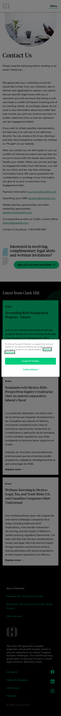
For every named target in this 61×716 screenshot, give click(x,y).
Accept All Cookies (30, 361)
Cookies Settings (30, 369)
